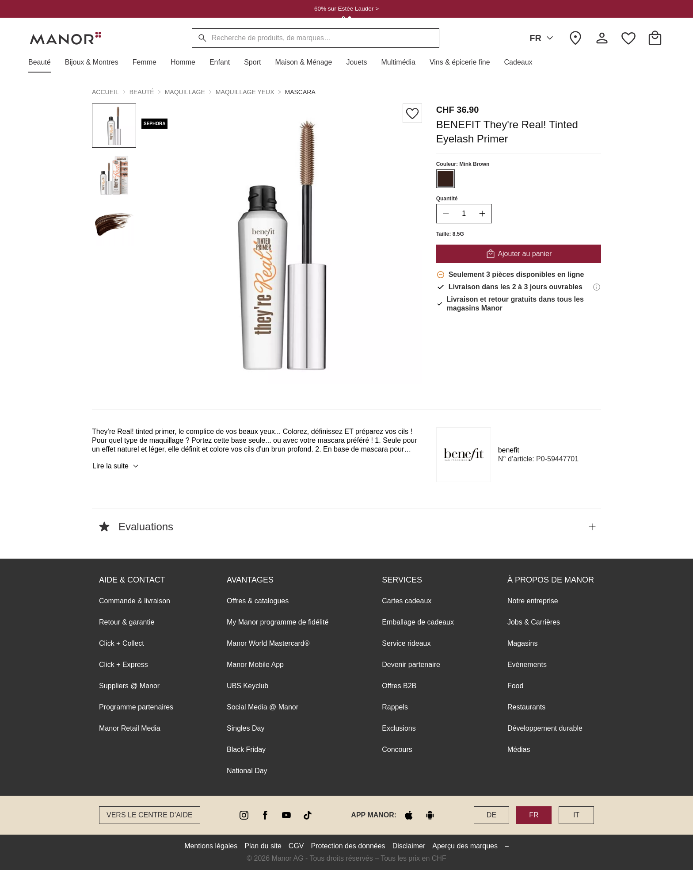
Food (515, 686)
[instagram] (244, 815)
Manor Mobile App (255, 664)
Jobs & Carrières (533, 622)
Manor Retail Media (129, 728)
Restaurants (526, 707)
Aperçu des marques (465, 846)
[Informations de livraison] (596, 287)
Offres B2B (399, 686)
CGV (296, 846)
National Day (247, 770)
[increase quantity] (482, 213)
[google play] (430, 815)
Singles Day (245, 728)
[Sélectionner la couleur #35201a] (445, 179)
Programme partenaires (136, 707)
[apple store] (409, 815)
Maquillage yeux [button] (245, 92)
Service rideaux (406, 643)
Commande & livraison (134, 601)
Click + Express (123, 664)
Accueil (105, 92)
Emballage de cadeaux (418, 622)
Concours (397, 749)
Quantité (447, 198)
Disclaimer (409, 846)
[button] (43, 62)
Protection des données (348, 846)
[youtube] (286, 815)
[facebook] (265, 815)
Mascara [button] (300, 92)
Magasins (522, 643)
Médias (518, 749)
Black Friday (246, 749)
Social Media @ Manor (262, 707)
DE (491, 815)
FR (542, 38)
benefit (508, 450)
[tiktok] (307, 815)
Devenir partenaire (411, 664)
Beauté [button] (141, 92)
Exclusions (398, 728)
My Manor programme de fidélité (277, 622)
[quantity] (464, 213)
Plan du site (263, 846)
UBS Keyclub (247, 686)
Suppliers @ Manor (129, 686)
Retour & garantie (126, 622)
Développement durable (545, 728)
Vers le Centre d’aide (150, 815)
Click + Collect (121, 643)
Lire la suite (116, 466)
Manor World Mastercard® (268, 643)
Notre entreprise (532, 601)
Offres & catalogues (258, 601)
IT (576, 815)
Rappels (395, 707)
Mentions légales (210, 846)
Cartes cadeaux (406, 601)
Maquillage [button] (185, 92)
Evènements (527, 664)
